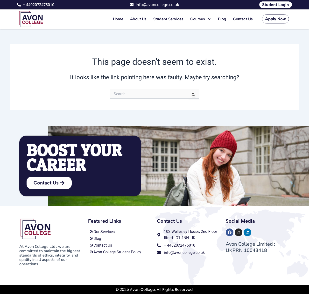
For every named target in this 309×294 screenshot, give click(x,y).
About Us (138, 19)
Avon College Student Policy (115, 252)
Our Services (102, 231)
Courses (200, 19)
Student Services (168, 19)
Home (118, 19)
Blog (222, 19)
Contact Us (243, 19)
